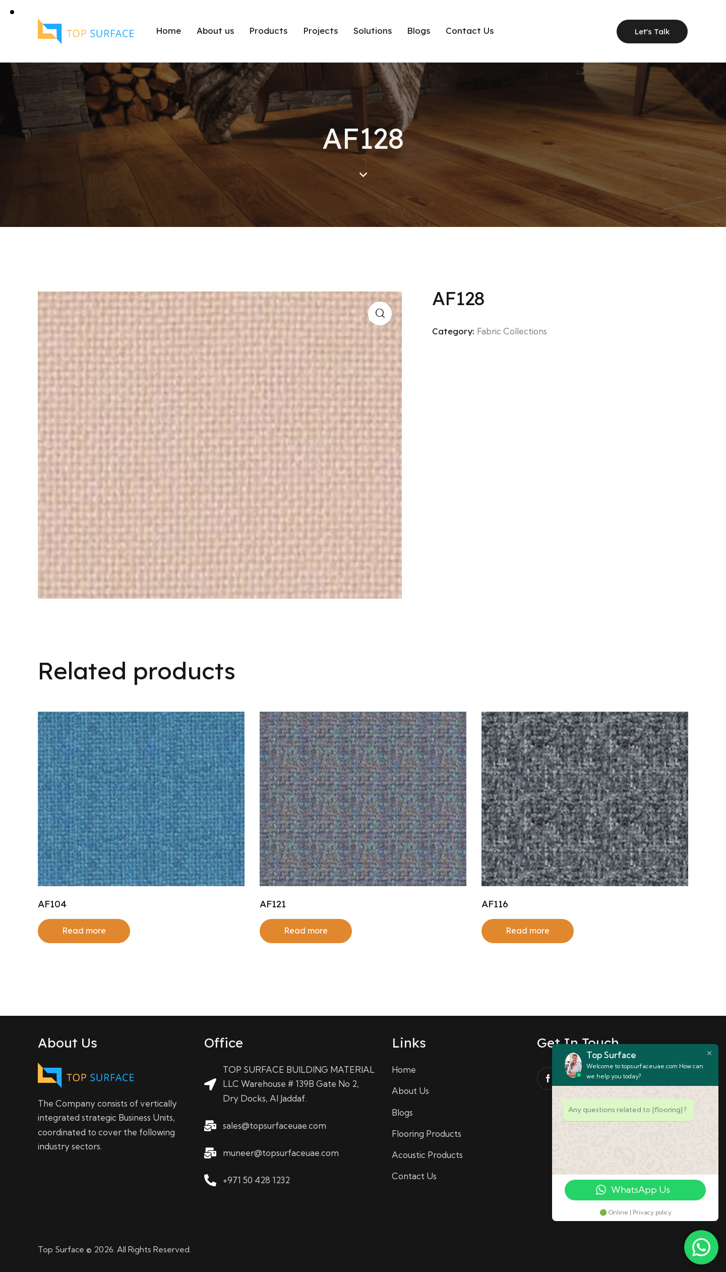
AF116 (494, 904)
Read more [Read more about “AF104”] (84, 931)
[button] (380, 313)
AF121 (273, 904)
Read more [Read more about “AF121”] (306, 931)
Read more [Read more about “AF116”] (528, 931)
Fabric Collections (512, 331)
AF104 (52, 904)
